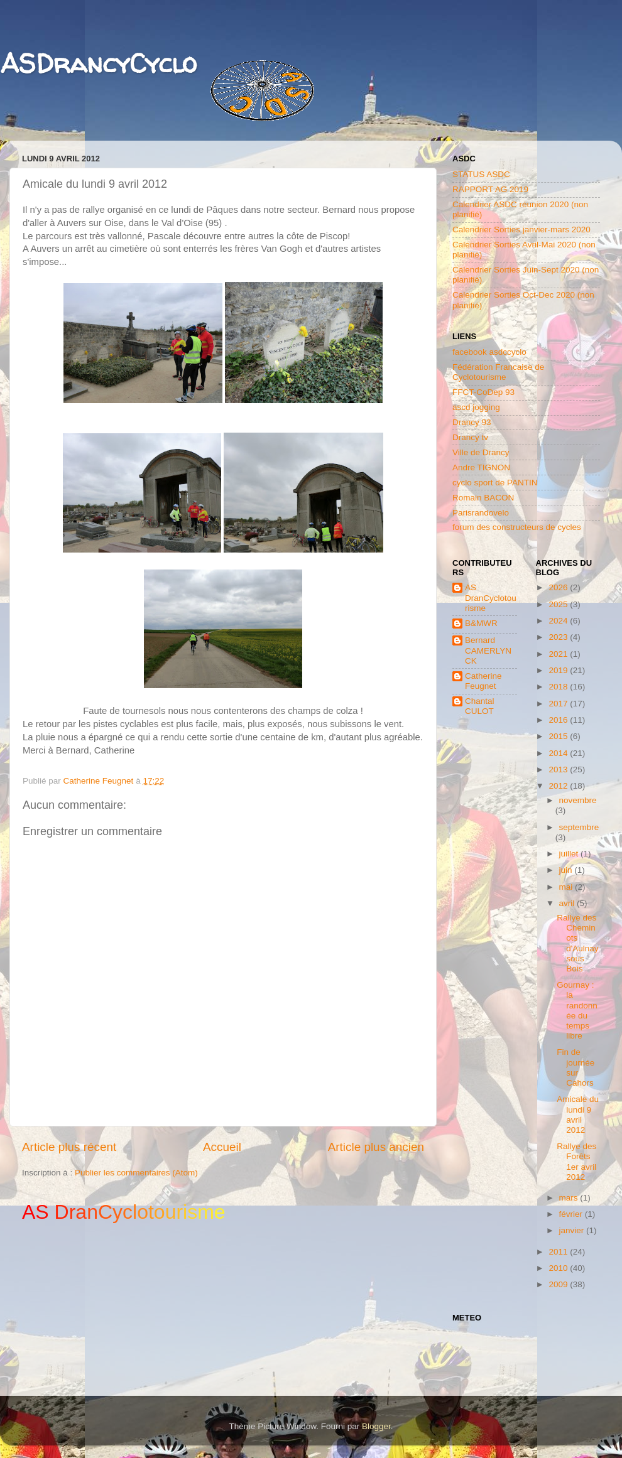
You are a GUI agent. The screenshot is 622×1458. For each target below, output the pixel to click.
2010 (559, 1268)
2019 (559, 670)
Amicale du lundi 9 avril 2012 (578, 1114)
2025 (559, 604)
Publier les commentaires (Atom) (136, 1172)
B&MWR (481, 623)
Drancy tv (470, 437)
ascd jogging (476, 407)
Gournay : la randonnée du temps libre (577, 1010)
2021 (559, 654)
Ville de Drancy (481, 452)
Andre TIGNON (481, 467)
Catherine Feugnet (483, 681)
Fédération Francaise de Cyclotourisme (498, 372)
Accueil (222, 1146)
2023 (559, 637)
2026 (559, 587)
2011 (559, 1251)
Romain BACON (483, 497)
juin (567, 870)
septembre (579, 827)
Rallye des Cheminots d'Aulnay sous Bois (577, 943)
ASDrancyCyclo (98, 63)
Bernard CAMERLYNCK (488, 650)
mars (570, 1197)
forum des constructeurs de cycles (516, 527)
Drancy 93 (471, 422)
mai (567, 887)
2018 (559, 686)
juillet (570, 853)
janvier (573, 1230)
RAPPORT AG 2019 (490, 189)
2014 (559, 753)
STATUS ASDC (481, 174)
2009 (559, 1284)
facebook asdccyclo (489, 352)
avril (568, 903)
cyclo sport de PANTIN (495, 482)
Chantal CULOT (479, 706)
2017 (559, 703)
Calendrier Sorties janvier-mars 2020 (521, 229)
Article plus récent (69, 1146)
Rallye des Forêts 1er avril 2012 (576, 1162)
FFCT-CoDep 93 (483, 392)
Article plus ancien (376, 1146)
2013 (559, 769)
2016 (559, 720)
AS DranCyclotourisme (490, 597)
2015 (559, 736)
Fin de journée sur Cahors (575, 1067)
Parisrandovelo (480, 512)
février (572, 1214)
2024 (559, 620)
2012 (559, 786)
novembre (578, 800)
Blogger (376, 1426)
